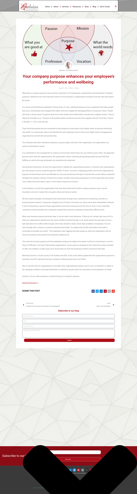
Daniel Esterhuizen (29, 283)
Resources (77, 7)
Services (65, 7)
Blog (94, 7)
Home (47, 7)
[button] (93, 291)
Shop (87, 7)
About (56, 7)
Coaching (76, 88)
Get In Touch (105, 7)
